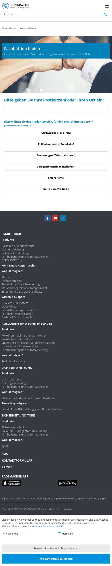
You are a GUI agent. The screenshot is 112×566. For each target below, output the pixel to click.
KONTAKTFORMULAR (17, 460)
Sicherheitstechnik (13, 427)
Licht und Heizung (13, 249)
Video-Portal (9, 306)
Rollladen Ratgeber (13, 361)
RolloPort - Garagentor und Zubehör (24, 431)
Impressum (7, 498)
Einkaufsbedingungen (95, 498)
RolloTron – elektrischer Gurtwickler (24, 335)
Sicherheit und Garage (15, 253)
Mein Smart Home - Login (18, 265)
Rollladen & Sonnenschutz (18, 246)
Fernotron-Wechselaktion (17, 314)
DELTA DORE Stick (13, 260)
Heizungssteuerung (14, 383)
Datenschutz (21, 498)
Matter (6, 277)
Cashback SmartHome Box (18, 317)
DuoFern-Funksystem (15, 303)
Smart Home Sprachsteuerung (21, 284)
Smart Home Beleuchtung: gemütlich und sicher (31, 409)
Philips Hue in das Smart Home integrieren (28, 398)
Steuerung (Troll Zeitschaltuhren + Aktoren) (29, 343)
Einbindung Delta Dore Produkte (22, 291)
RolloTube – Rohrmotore (17, 339)
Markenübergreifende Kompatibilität (24, 288)
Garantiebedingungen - (72, 498)
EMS (5, 454)
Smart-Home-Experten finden (20, 310)
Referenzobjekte (12, 281)
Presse (7, 467)
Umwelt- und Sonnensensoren (21, 346)
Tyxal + (6, 446)
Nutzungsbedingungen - (49, 498)
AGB (32, 498)
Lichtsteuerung (11, 379)
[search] (56, 14)
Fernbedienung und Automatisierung (25, 256)
